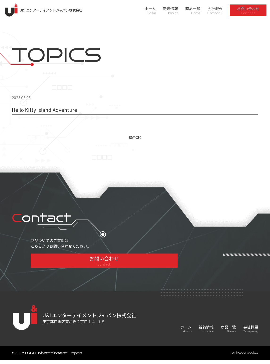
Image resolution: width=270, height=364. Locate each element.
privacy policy (243, 357)
